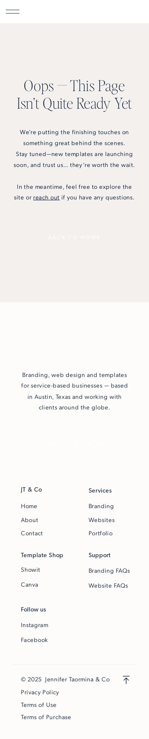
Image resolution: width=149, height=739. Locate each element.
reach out (46, 197)
